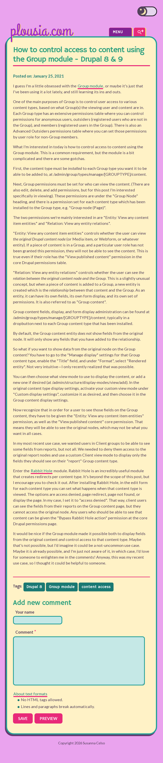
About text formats (30, 693)
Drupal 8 (34, 587)
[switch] (147, 11)
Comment (25, 632)
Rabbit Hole (41, 470)
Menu (120, 32)
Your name (24, 612)
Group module (90, 85)
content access (96, 587)
